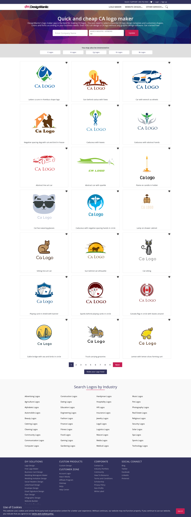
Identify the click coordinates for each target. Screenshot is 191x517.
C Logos (50, 52)
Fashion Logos (67, 418)
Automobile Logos (32, 412)
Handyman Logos (104, 396)
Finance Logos (67, 423)
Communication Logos (34, 440)
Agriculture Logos (32, 401)
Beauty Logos (30, 418)
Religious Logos (139, 418)
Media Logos (101, 440)
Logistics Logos (102, 429)
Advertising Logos (32, 396)
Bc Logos (142, 52)
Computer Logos (32, 445)
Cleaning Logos (31, 429)
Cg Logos (96, 52)
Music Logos (137, 396)
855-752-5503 (143, 2)
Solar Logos (137, 429)
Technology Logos (140, 445)
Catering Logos (31, 423)
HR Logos (100, 407)
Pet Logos (136, 401)
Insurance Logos (103, 412)
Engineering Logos (68, 412)
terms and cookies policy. (43, 514)
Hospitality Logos (103, 401)
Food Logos (66, 434)
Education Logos (68, 407)
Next (117, 364)
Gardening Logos (68, 445)
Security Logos (138, 423)
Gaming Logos (67, 440)
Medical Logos (102, 445)
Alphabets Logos (32, 407)
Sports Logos (137, 440)
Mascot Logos (102, 434)
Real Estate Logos (139, 412)
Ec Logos (119, 52)
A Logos (73, 52)
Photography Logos (140, 407)
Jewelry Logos (102, 418)
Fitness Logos (66, 429)
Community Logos (32, 434)
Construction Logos (69, 396)
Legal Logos (101, 423)
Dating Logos (66, 401)
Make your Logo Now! (95, 371)
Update (132, 33)
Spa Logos (136, 434)
